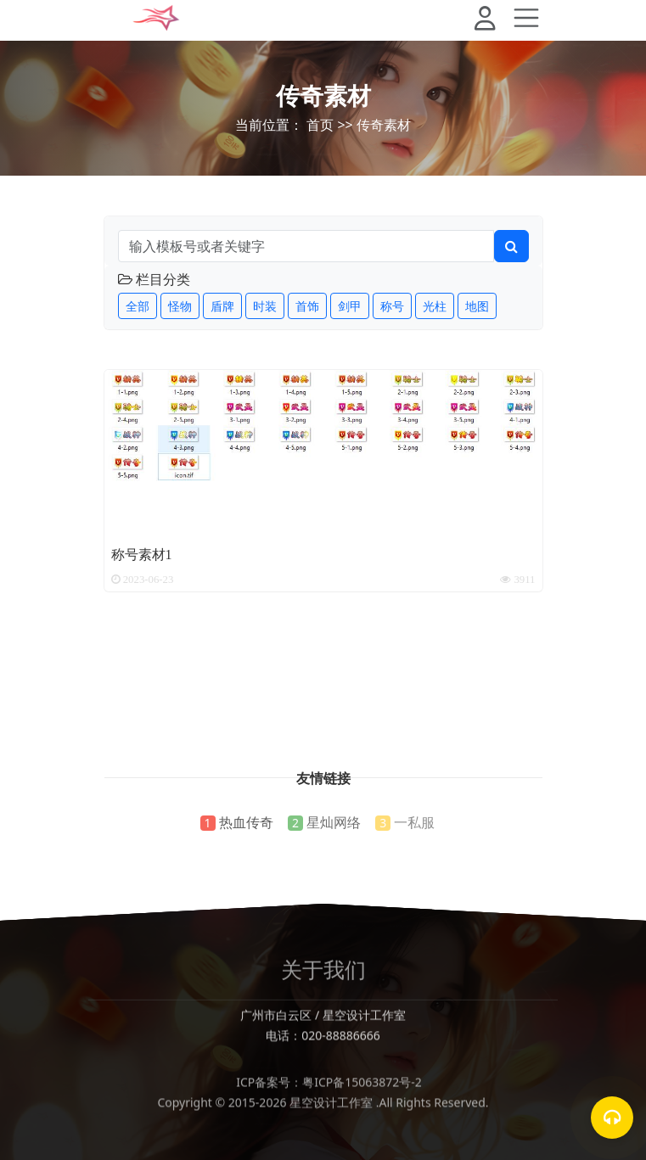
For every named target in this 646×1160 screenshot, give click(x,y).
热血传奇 (246, 822)
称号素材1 (141, 553)
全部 (137, 306)
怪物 (180, 306)
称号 (392, 306)
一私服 (414, 822)
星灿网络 (333, 822)
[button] (492, 20)
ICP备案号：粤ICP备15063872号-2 (323, 1098)
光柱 (435, 306)
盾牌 (222, 306)
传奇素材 (323, 95)
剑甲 (350, 306)
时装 (265, 306)
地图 (477, 306)
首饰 (307, 306)
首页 (320, 124)
